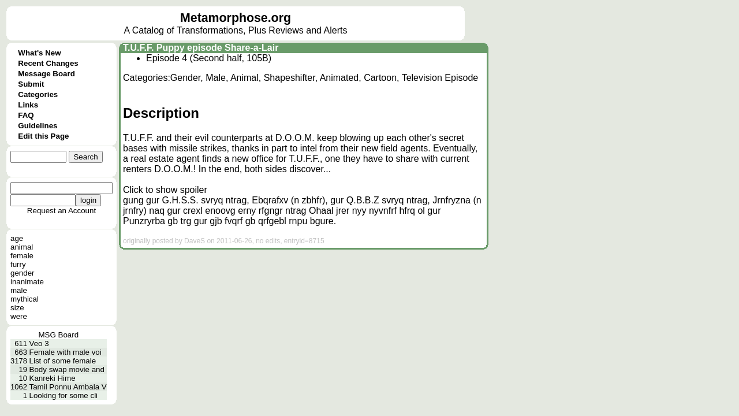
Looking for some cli (63, 395)
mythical (24, 299)
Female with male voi (65, 352)
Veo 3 (39, 343)
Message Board (46, 73)
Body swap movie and (66, 369)
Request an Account (61, 210)
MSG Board (59, 334)
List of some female (62, 360)
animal (21, 247)
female (21, 255)
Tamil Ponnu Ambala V (68, 386)
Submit (31, 84)
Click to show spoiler (165, 190)
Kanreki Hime (52, 378)
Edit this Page (43, 136)
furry (18, 264)
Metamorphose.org (235, 18)
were (18, 316)
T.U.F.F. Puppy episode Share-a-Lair (200, 48)
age (16, 238)
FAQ (25, 115)
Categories (38, 94)
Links (28, 105)
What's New (39, 53)
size (17, 307)
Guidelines (37, 125)
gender (22, 273)
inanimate (27, 281)
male (18, 290)
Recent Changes (48, 63)
